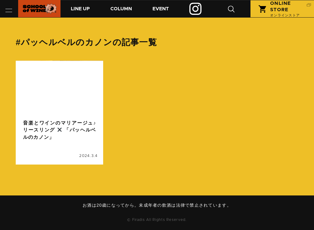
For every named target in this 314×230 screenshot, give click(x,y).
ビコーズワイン (39, 161)
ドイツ (31, 154)
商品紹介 (82, 11)
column (32, 102)
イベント (168, 11)
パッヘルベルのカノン (65, 154)
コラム (126, 11)
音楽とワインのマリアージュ (51, 168)
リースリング (73, 161)
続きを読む (59, 122)
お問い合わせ (159, 213)
